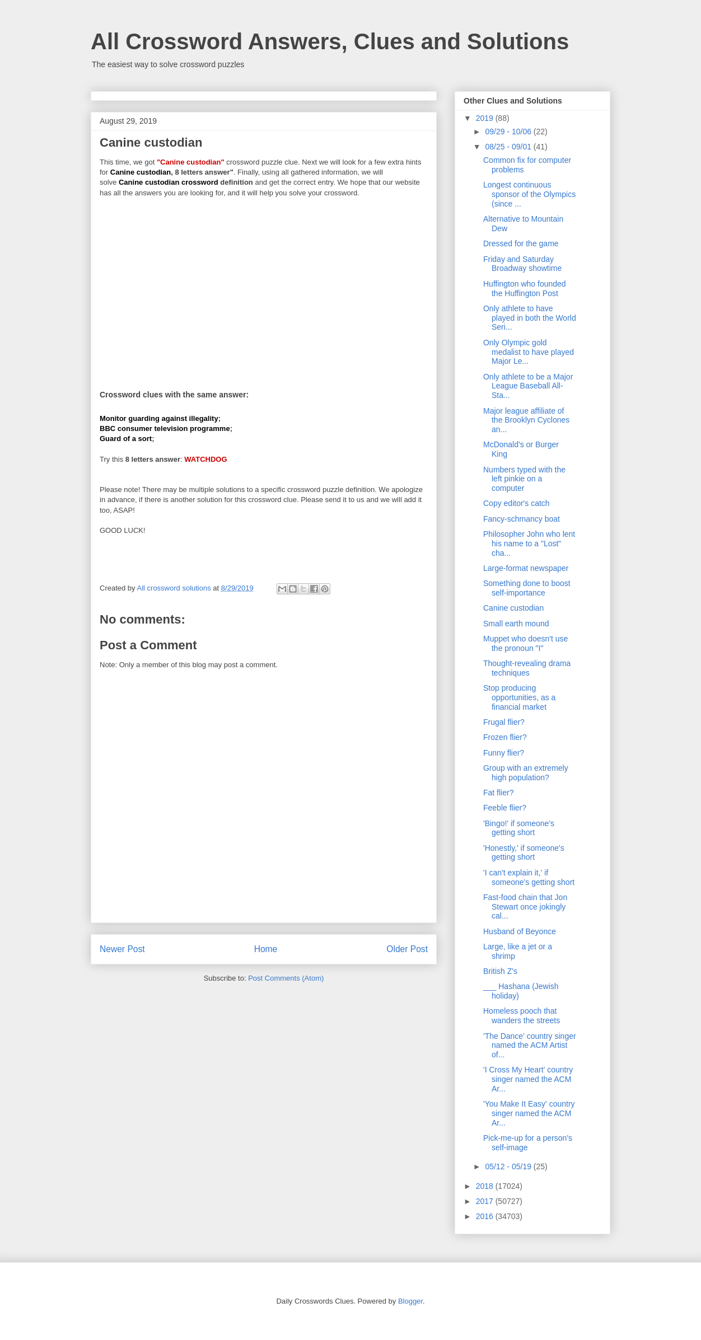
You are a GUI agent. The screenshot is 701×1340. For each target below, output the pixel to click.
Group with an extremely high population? (525, 772)
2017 (486, 1201)
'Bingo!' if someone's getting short (518, 828)
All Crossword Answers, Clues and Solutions (330, 41)
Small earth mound (516, 623)
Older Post (407, 949)
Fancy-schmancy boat (521, 518)
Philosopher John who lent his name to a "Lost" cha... (529, 543)
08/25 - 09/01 (509, 146)
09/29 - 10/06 (509, 131)
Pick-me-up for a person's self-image (527, 1142)
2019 (486, 118)
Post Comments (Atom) (286, 978)
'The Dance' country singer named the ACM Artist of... (529, 1046)
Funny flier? (503, 752)
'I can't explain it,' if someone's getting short (528, 877)
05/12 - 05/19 (509, 1166)
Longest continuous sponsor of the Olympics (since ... (529, 194)
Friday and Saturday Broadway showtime (522, 264)
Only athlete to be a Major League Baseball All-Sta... (528, 386)
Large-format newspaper (526, 568)
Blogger (410, 1301)
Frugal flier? (504, 722)
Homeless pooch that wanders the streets (521, 1015)
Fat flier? (498, 792)
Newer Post (122, 949)
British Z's (500, 971)
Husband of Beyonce (519, 931)
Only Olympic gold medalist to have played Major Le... (528, 352)
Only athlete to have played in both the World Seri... (529, 318)
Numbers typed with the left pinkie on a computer (524, 479)
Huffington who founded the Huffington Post (524, 288)
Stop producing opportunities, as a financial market (519, 697)
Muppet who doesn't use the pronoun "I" (525, 643)
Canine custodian (513, 607)
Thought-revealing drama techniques (527, 668)
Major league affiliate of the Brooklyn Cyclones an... (526, 420)
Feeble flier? (504, 807)
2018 (486, 1186)
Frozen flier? (505, 737)
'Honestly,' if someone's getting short (523, 853)
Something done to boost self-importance (527, 588)
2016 (486, 1216)
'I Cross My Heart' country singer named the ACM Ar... (528, 1079)
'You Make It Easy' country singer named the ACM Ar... (529, 1113)
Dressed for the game (521, 243)
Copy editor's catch (516, 503)
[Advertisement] (264, 286)
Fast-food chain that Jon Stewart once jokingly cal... (525, 907)
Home (266, 949)
